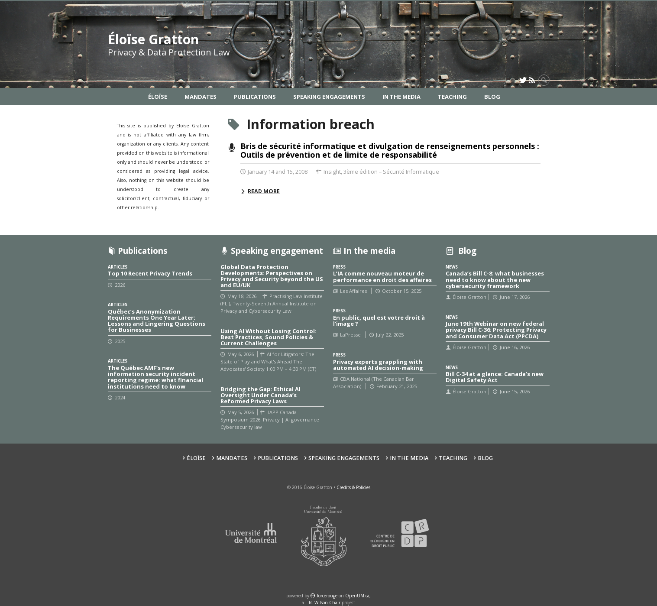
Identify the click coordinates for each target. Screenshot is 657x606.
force (327, 596)
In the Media (401, 96)
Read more (264, 191)
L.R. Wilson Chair (322, 603)
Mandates (200, 96)
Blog (492, 96)
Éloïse (157, 96)
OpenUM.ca (357, 596)
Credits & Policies (353, 487)
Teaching (452, 96)
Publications (255, 96)
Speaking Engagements (329, 96)
